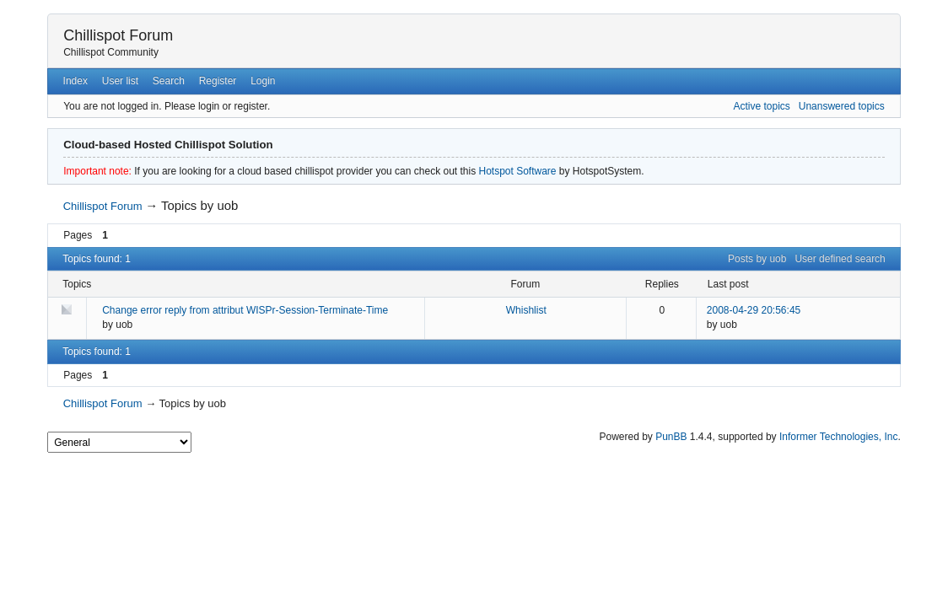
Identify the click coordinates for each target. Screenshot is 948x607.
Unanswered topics (842, 106)
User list (120, 81)
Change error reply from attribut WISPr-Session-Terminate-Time (245, 310)
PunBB (671, 437)
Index (75, 81)
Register (218, 81)
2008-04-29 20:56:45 (753, 310)
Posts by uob (757, 259)
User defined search (839, 259)
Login (262, 81)
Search (169, 81)
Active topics (761, 106)
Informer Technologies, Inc (838, 437)
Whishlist (526, 310)
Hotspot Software (517, 171)
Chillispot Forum (118, 35)
